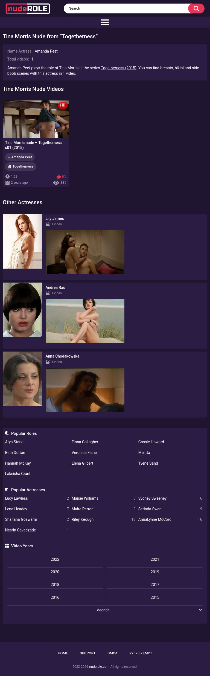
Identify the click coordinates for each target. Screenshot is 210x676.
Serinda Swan (170, 509)
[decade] (105, 609)
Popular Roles (24, 433)
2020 (55, 572)
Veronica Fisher (85, 452)
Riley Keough (104, 519)
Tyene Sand (148, 463)
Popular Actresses (28, 489)
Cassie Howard (151, 442)
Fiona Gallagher (85, 442)
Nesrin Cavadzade (37, 530)
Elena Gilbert (82, 463)
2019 (155, 572)
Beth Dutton (15, 452)
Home (63, 653)
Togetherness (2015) (118, 68)
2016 (55, 597)
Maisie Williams (104, 498)
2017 (155, 584)
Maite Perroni (104, 509)
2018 (55, 584)
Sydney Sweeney (170, 498)
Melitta (144, 452)
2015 (155, 597)
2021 (155, 559)
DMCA (112, 653)
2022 (55, 559)
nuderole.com (99, 667)
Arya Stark (13, 442)
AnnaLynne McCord (170, 519)
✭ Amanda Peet (20, 157)
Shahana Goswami (37, 519)
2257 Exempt (140, 653)
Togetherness (23, 166)
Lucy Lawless (37, 498)
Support (88, 653)
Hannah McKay (18, 463)
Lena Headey (37, 509)
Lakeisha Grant (17, 473)
